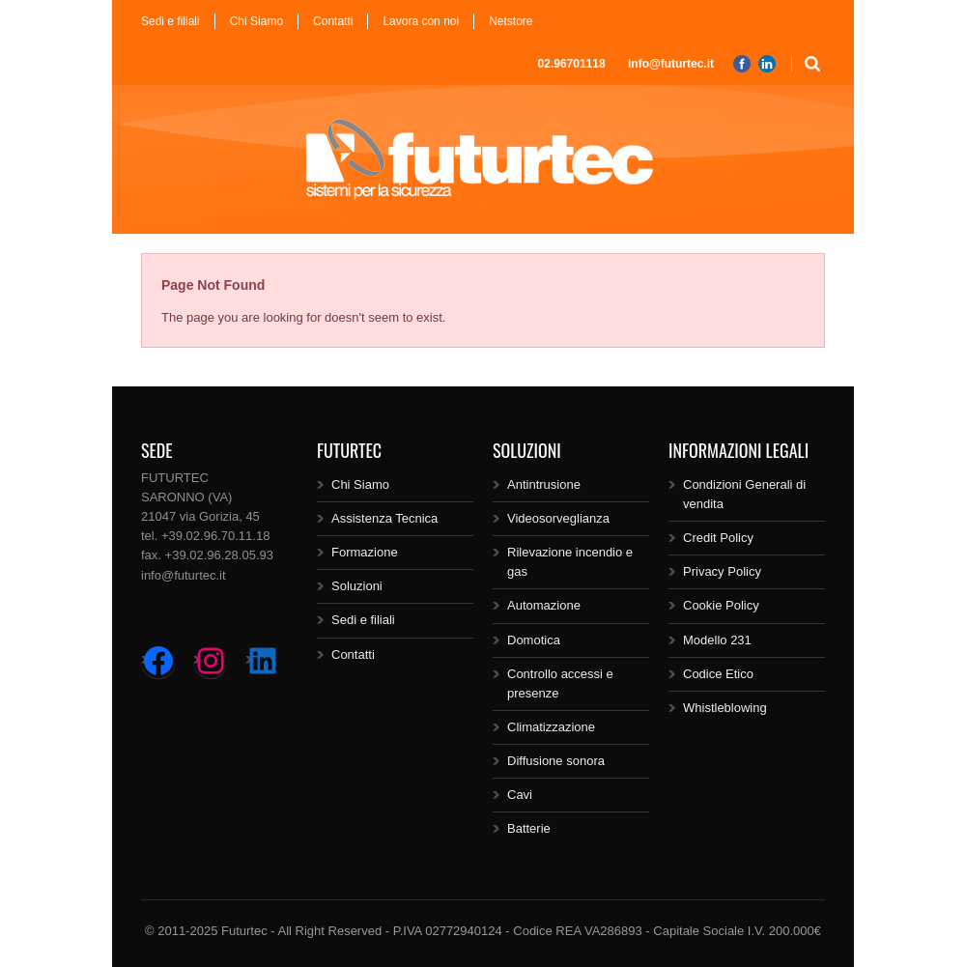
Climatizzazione (551, 727)
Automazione (544, 605)
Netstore (510, 21)
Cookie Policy (721, 605)
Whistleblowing (725, 707)
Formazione (364, 552)
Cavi (519, 794)
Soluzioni (357, 586)
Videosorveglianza (558, 518)
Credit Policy (718, 537)
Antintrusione (544, 484)
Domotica (533, 640)
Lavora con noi (421, 21)
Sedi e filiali (170, 21)
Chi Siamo (256, 21)
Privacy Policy (722, 571)
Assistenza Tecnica (384, 518)
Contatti (333, 21)
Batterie (529, 828)
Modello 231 (717, 640)
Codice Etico (718, 674)
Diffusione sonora (556, 761)
